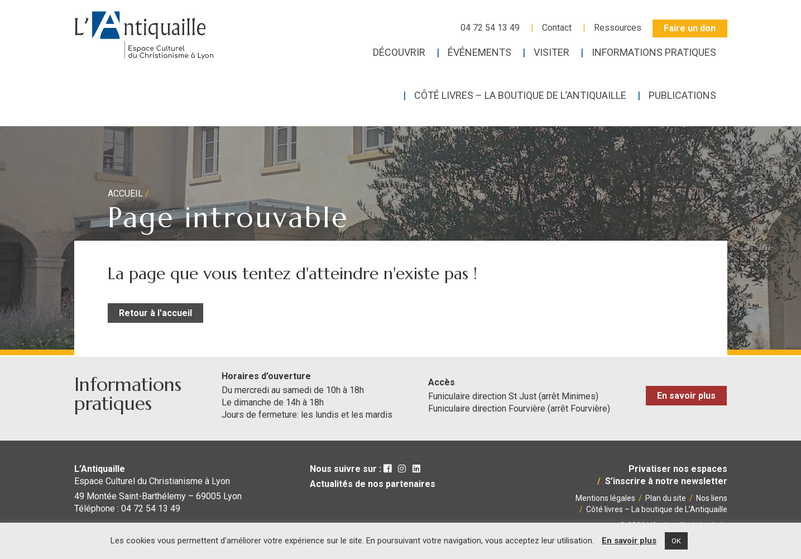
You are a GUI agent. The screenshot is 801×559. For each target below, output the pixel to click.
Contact (557, 27)
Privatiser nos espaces (678, 469)
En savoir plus (686, 395)
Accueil (125, 193)
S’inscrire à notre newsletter (666, 481)
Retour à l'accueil (155, 313)
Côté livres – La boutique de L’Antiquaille (656, 509)
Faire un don (690, 28)
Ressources (617, 27)
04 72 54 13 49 (490, 27)
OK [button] (676, 541)
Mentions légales (605, 498)
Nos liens (711, 498)
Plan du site (665, 498)
